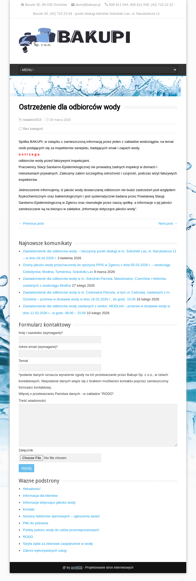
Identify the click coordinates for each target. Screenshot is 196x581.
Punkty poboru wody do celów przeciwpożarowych (61, 538)
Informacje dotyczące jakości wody (49, 510)
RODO (28, 545)
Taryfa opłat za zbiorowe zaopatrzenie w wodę (58, 552)
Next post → (168, 223)
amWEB (76, 575)
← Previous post (31, 223)
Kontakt (29, 517)
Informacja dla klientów (40, 504)
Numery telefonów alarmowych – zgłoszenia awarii (61, 524)
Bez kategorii (33, 129)
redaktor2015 (32, 120)
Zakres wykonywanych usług (44, 558)
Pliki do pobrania (35, 531)
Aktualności (31, 497)
